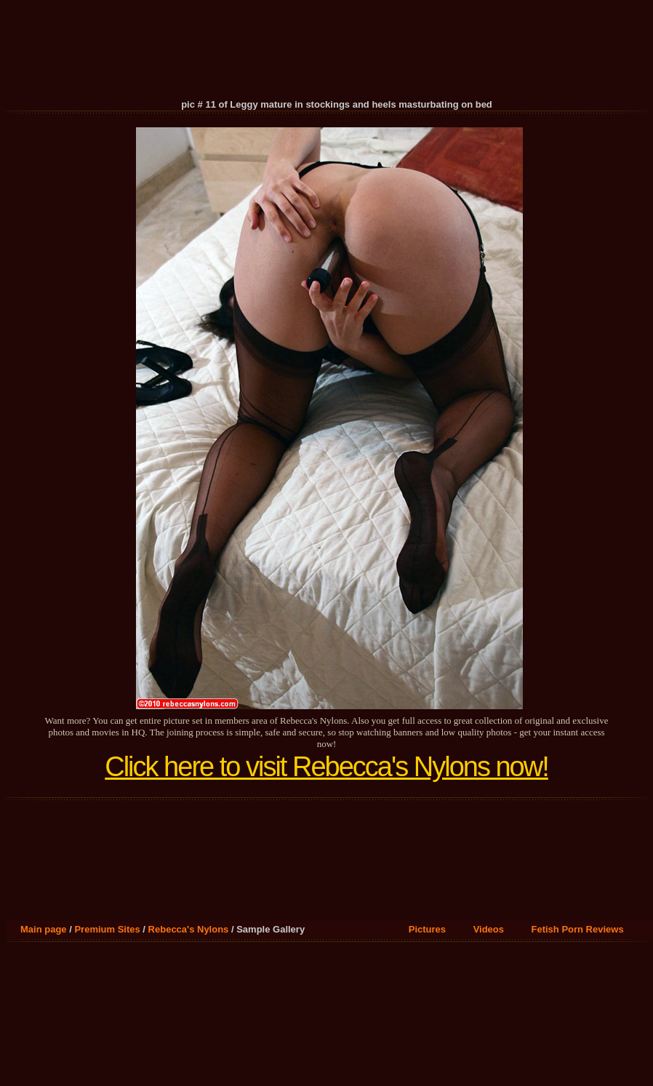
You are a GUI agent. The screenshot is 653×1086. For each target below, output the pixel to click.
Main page (43, 929)
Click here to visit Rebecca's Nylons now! (326, 766)
